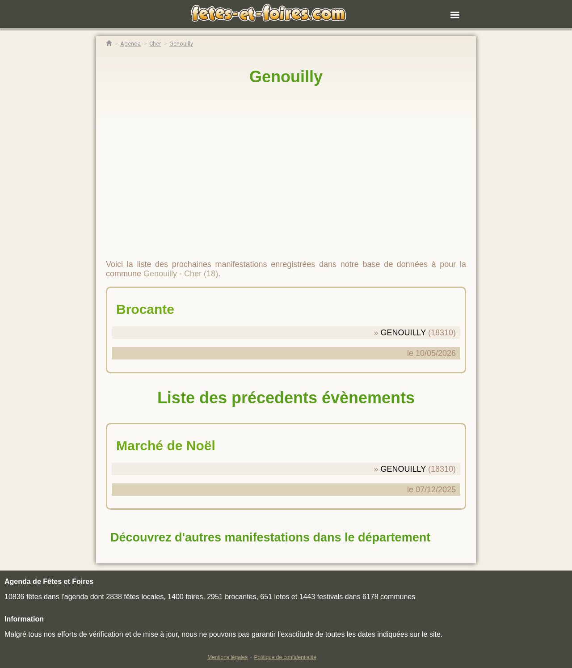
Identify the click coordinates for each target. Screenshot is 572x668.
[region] (286, 168)
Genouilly (286, 77)
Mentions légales (227, 657)
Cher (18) (201, 273)
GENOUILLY (403, 332)
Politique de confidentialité (285, 657)
